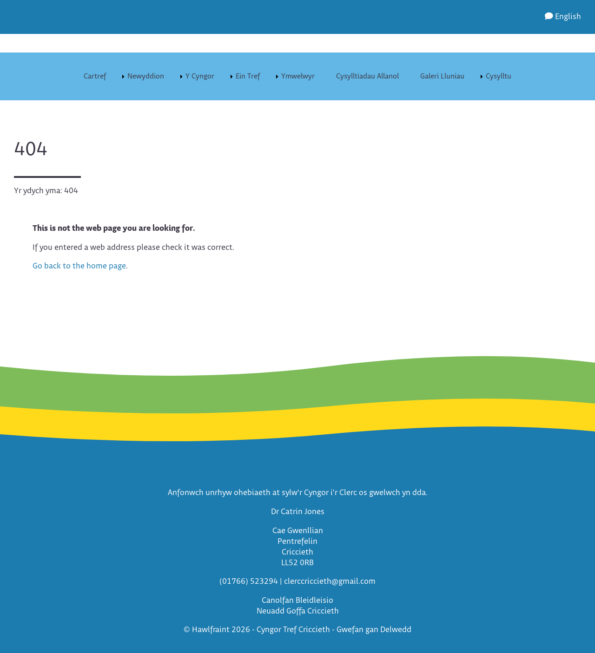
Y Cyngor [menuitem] (199, 76)
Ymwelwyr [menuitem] (298, 76)
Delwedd (395, 630)
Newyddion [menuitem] (145, 76)
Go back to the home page (79, 266)
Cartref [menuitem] (95, 76)
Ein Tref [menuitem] (248, 76)
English (563, 17)
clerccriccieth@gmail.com (330, 581)
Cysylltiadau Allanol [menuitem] (367, 76)
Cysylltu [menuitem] (498, 76)
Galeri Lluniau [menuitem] (442, 76)
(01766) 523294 (248, 581)
